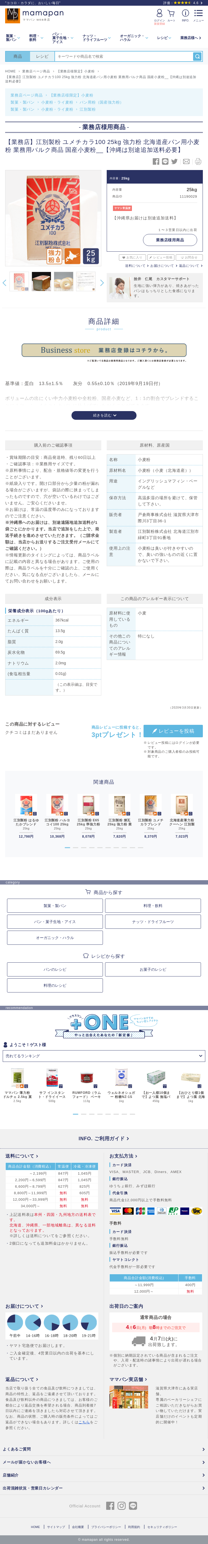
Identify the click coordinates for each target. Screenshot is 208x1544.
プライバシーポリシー (106, 1527)
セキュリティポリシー (162, 1527)
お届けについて (162, 266)
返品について (189, 266)
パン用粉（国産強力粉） (102, 102)
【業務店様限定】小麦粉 (71, 95)
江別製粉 (88, 109)
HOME (35, 1527)
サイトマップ (56, 1527)
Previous (4, 283)
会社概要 (78, 1527)
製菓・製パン (23, 102)
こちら (84, 1422)
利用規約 (134, 1527)
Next (102, 283)
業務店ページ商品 (27, 95)
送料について (135, 266)
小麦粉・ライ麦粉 (57, 102)
